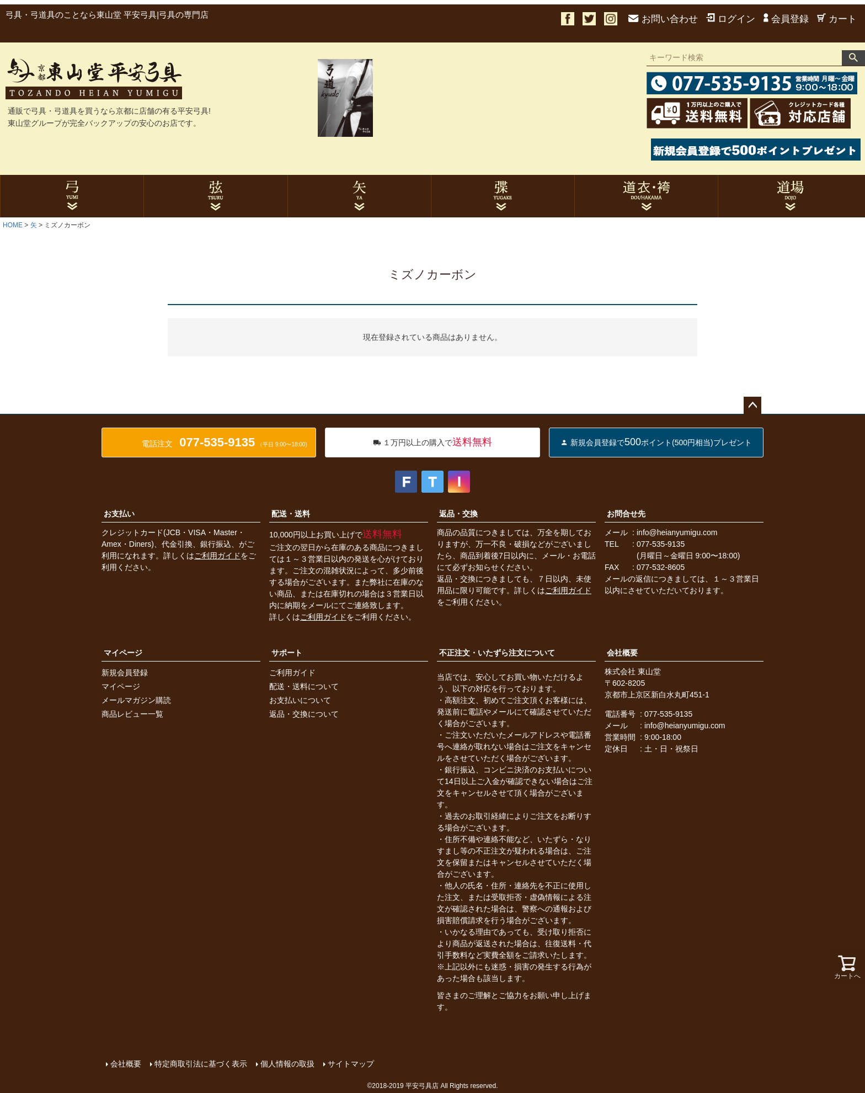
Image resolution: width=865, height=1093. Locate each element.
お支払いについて (300, 700)
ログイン (730, 19)
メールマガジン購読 (136, 700)
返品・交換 (458, 513)
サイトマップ (351, 1063)
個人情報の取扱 (287, 1063)
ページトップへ (752, 405)
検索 (853, 58)
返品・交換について (304, 714)
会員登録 (786, 19)
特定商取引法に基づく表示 (200, 1063)
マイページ (123, 652)
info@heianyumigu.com (677, 532)
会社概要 (622, 652)
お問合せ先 (626, 513)
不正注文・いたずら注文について (497, 652)
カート (837, 19)
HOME (13, 225)
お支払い (119, 513)
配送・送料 (290, 513)
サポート (286, 652)
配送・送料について (304, 686)
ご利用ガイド (217, 555)
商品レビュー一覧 (132, 714)
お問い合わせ (663, 19)
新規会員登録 (125, 672)
